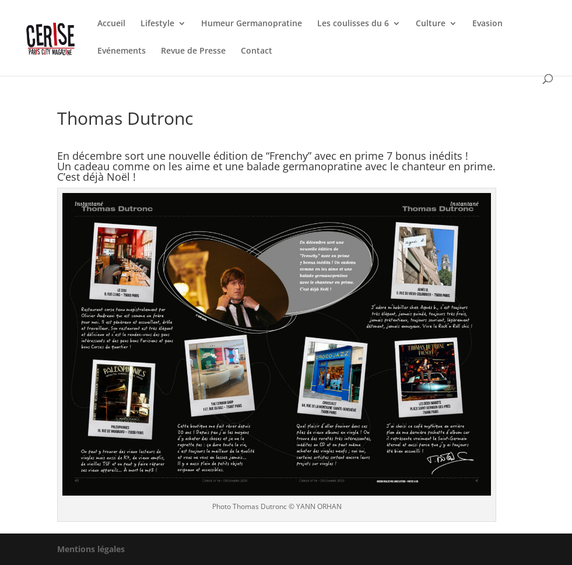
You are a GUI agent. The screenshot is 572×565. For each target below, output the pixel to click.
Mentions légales (91, 549)
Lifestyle (157, 24)
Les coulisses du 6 (353, 24)
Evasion (487, 24)
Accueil (111, 24)
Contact (256, 51)
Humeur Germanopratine (251, 24)
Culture (430, 24)
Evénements (121, 51)
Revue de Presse (193, 51)
